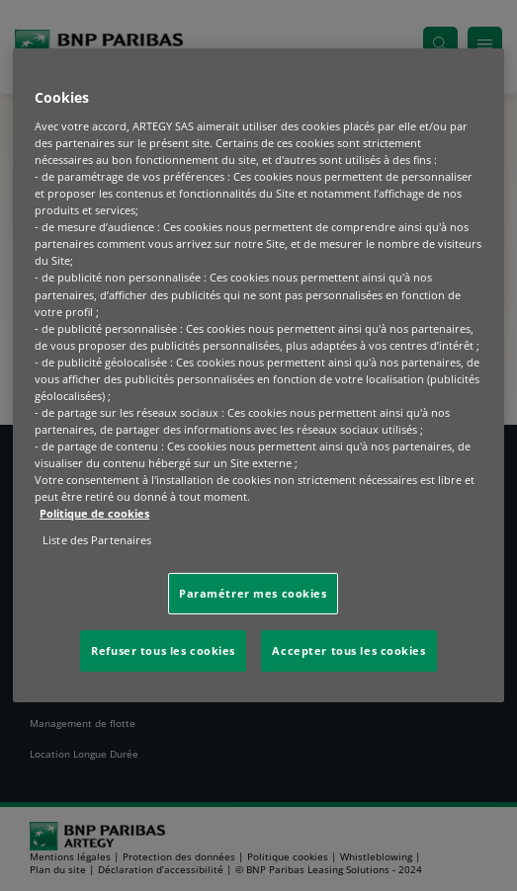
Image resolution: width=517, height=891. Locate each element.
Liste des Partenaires (97, 539)
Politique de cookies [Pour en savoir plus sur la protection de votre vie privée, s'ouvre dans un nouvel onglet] (94, 513)
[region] (258, 375)
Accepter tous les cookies (348, 650)
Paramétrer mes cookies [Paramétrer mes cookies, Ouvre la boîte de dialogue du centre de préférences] (253, 593)
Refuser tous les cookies (163, 650)
